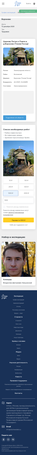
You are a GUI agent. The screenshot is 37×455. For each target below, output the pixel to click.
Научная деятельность (18, 363)
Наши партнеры (18, 337)
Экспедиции (18, 296)
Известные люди (18, 327)
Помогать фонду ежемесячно (18, 207)
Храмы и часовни (18, 341)
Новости (18, 377)
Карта (18, 348)
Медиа (18, 352)
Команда (18, 334)
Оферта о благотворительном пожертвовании (18, 389)
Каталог (18, 345)
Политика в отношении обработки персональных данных (18, 385)
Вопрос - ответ (18, 313)
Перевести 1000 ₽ (18, 220)
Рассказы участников (18, 310)
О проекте (18, 317)
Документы (18, 330)
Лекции (18, 366)
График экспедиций (8, 12)
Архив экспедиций (18, 303)
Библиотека (18, 373)
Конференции (18, 369)
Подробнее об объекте (14, 118)
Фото (18, 355)
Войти (28, 3)
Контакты (18, 393)
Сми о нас (18, 324)
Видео (18, 359)
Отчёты (18, 306)
